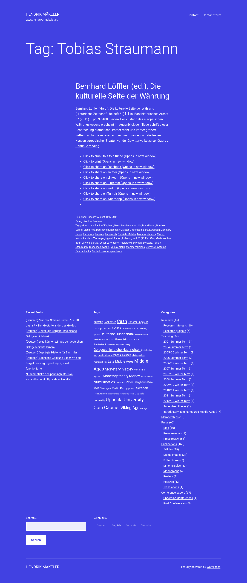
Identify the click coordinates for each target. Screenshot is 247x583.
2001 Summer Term (175, 341)
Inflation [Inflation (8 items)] (135, 355)
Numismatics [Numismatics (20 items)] (104, 382)
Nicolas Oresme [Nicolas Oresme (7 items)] (146, 377)
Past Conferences (174, 503)
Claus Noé (89, 229)
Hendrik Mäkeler (42, 14)
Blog (166, 427)
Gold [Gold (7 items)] (95, 355)
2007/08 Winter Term (176, 374)
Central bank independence (107, 251)
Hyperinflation (113, 238)
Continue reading (87, 146)
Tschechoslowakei (99, 246)
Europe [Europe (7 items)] (138, 335)
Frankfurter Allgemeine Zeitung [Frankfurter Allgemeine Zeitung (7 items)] (118, 345)
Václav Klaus (118, 246)
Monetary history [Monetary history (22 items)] (119, 369)
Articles (168, 449)
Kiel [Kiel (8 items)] (105, 362)
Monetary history (146, 234)
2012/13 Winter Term (176, 400)
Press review (171, 438)
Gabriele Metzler (127, 234)
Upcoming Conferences (178, 498)
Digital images (172, 454)
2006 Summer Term (175, 357)
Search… (31, 517)
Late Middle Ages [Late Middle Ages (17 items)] (121, 361)
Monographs (171, 471)
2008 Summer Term (175, 379)
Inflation (126, 238)
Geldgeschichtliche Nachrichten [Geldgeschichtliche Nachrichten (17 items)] (117, 350)
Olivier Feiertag (90, 242)
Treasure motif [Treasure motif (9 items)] (100, 393)
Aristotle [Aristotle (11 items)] (98, 322)
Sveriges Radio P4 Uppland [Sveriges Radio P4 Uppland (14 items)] (117, 388)
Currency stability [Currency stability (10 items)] (131, 328)
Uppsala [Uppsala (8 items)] (130, 394)
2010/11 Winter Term (176, 390)
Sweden (137, 242)
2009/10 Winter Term (176, 384)
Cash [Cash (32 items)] (122, 321)
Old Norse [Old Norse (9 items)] (120, 382)
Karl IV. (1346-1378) (143, 238)
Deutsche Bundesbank (108, 229)
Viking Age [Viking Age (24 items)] (130, 407)
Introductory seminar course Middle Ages (189, 411)
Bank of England (104, 225)
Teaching (167, 336)
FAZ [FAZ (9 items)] (108, 339)
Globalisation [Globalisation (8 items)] (146, 350)
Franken (99, 234)
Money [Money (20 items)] (134, 376)
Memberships (170, 417)
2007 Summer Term (175, 368)
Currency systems (156, 246)
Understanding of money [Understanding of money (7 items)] (117, 394)
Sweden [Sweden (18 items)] (142, 388)
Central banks (83, 251)
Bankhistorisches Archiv (127, 225)
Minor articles (172, 465)
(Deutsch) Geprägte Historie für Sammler (51, 352)
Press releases (172, 433)
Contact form (212, 15)
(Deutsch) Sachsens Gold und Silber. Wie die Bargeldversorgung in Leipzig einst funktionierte (53, 363)
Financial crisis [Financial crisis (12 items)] (124, 339)
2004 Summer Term (175, 347)
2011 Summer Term (175, 395)
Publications (169, 444)
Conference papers (173, 492)
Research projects (174, 330)
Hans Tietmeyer (95, 238)
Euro (145, 229)
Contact (192, 15)
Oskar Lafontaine (109, 242)
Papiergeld (126, 242)
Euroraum (88, 234)
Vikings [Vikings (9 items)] (143, 408)
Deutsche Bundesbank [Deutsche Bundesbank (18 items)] (118, 334)
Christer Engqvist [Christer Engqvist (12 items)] (138, 322)
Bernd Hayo (148, 225)
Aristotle (89, 225)
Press (164, 422)
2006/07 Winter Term (176, 363)
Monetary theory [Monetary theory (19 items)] (115, 376)
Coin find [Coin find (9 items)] (107, 328)
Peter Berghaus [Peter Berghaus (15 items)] (136, 382)
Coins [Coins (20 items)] (116, 328)
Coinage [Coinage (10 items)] (98, 328)
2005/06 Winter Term (176, 352)
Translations (171, 487)
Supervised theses (175, 406)
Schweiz (147, 242)
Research (167, 320)
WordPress (213, 566)
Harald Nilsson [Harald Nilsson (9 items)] (105, 355)
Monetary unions (135, 246)
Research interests (175, 325)
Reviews (97, 221)
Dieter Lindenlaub (132, 229)
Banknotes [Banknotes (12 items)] (110, 322)
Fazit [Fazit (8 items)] (112, 340)
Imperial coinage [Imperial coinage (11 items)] (121, 354)
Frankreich (111, 234)
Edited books (171, 460)
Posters (168, 476)
